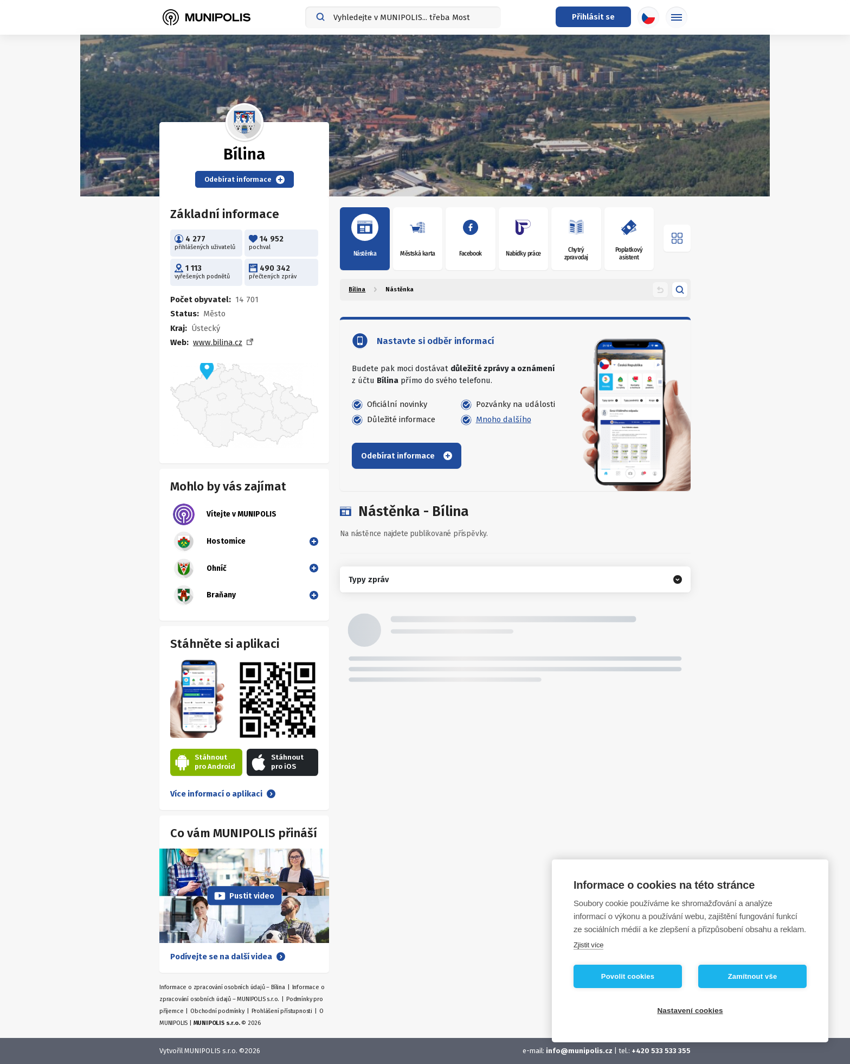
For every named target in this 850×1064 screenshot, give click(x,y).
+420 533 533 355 (661, 1051)
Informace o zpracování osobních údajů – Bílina (222, 987)
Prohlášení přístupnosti (282, 1011)
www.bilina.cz (217, 342)
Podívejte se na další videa (227, 956)
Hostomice (209, 541)
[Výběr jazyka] (648, 17)
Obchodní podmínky (217, 1011)
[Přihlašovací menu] (593, 17)
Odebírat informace (244, 179)
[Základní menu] (676, 17)
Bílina (357, 289)
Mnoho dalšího (503, 419)
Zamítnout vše (752, 976)
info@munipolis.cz (579, 1051)
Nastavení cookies (690, 1010)
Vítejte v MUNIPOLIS (224, 514)
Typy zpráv (369, 579)
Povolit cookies (627, 976)
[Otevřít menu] (677, 238)
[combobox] (403, 17)
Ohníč (200, 568)
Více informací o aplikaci (222, 794)
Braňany (204, 595)
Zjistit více (588, 945)
